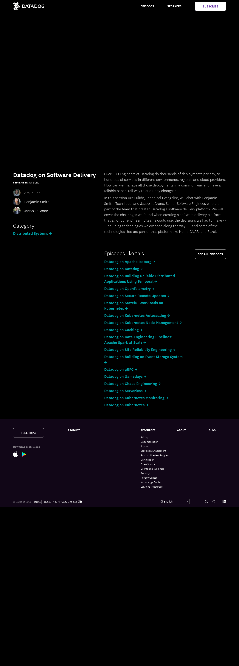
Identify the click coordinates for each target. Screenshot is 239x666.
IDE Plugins (110, 581)
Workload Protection (79, 545)
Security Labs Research (117, 594)
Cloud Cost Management (82, 455)
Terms (37, 660)
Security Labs (216, 450)
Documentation (149, 442)
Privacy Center (149, 477)
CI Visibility (110, 446)
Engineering (215, 442)
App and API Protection (81, 566)
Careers (181, 455)
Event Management (115, 473)
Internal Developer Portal (118, 442)
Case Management (114, 478)
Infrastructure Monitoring (82, 437)
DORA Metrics (112, 612)
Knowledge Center (151, 482)
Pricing (144, 437)
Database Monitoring (79, 501)
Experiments (75, 623)
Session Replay (76, 627)
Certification (147, 459)
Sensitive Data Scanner (80, 519)
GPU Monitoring (113, 608)
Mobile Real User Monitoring (77, 612)
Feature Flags (111, 455)
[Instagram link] (213, 660)
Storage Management (116, 603)
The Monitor (215, 437)
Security (145, 473)
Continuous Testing (78, 641)
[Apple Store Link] (17, 454)
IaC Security (74, 594)
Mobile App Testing (78, 636)
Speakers (174, 6)
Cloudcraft (74, 459)
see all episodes (210, 254)
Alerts (107, 572)
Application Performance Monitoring (82, 470)
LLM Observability (114, 514)
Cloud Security (76, 533)
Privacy (47, 660)
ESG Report (183, 473)
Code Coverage (112, 460)
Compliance (74, 561)
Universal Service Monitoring (77, 482)
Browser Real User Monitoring (78, 604)
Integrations (111, 577)
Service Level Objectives (117, 464)
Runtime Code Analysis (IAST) (81, 588)
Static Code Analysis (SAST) (83, 582)
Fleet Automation (114, 554)
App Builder (110, 527)
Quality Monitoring (78, 497)
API (106, 586)
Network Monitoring (79, 442)
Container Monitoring (80, 446)
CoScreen (109, 532)
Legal (180, 459)
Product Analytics (78, 618)
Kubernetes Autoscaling (81, 464)
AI (210, 446)
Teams (107, 536)
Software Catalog (77, 476)
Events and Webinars (152, 468)
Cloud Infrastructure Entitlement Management (82, 550)
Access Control (112, 563)
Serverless (73, 450)
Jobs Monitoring (77, 492)
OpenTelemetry (113, 568)
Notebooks (110, 545)
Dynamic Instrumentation (82, 510)
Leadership (183, 450)
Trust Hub (182, 482)
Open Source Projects (116, 599)
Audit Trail (73, 524)
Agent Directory (113, 500)
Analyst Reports (186, 468)
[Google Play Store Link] (26, 454)
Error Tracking (76, 645)
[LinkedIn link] (224, 660)
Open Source (148, 464)
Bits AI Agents (112, 482)
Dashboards (111, 541)
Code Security (75, 578)
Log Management (77, 515)
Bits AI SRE (110, 487)
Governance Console (116, 559)
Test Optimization (114, 451)
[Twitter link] (206, 660)
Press (180, 446)
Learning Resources (151, 486)
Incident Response (114, 469)
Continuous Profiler (79, 506)
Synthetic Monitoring (79, 632)
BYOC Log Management (117, 437)
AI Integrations (112, 518)
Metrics (108, 505)
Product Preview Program (155, 455)
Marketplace (111, 590)
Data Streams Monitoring (82, 488)
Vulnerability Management (82, 557)
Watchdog (110, 509)
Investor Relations (187, 464)
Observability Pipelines (80, 528)
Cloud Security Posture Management (81, 538)
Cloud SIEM (74, 599)
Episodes (147, 6)
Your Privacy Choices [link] (67, 660)
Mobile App (110, 550)
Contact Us (183, 437)
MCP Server (110, 496)
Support (145, 446)
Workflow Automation (116, 523)
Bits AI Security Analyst (117, 491)
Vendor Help (184, 477)
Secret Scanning (113, 617)
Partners (182, 442)
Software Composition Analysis (80, 571)
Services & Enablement (153, 450)
